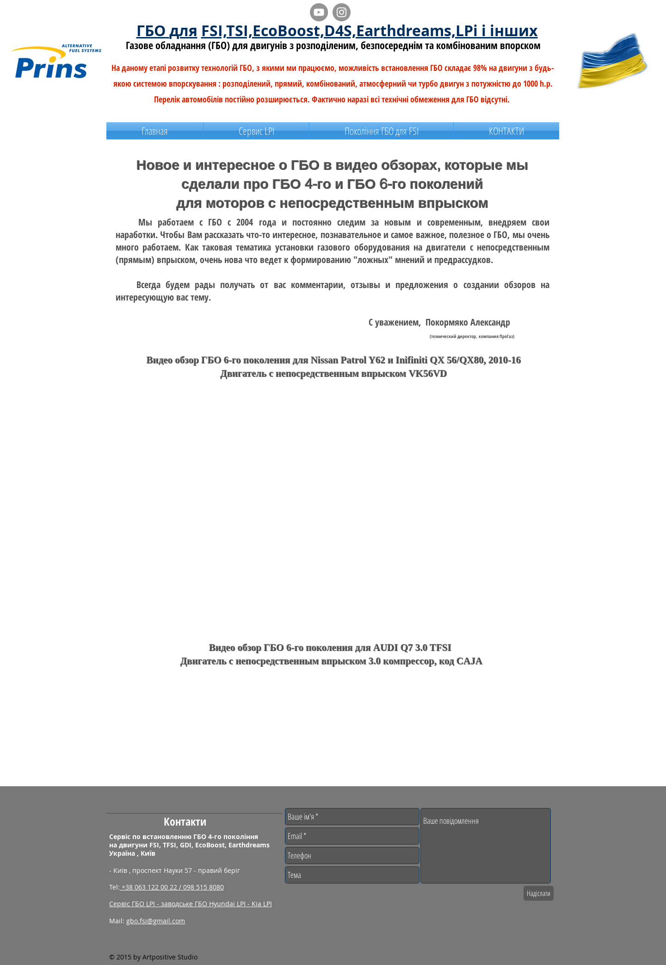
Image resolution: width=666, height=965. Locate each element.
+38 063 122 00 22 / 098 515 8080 (172, 887)
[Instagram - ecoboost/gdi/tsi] (342, 12)
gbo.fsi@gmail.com (155, 920)
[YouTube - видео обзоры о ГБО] (319, 12)
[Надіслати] (539, 893)
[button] (381, 130)
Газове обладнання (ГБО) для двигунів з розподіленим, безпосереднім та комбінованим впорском (333, 45)
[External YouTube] (217, 445)
